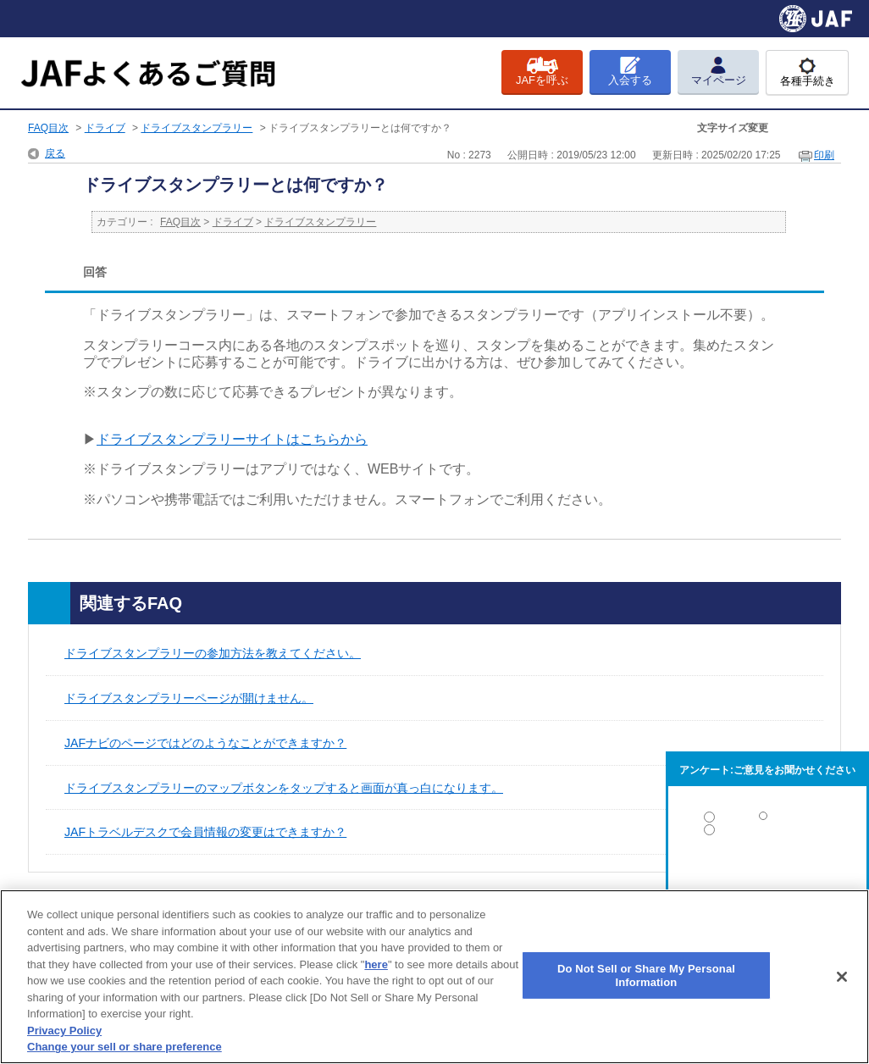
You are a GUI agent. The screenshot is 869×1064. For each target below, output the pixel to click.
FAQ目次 (48, 128)
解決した (767, 820)
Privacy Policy (64, 1030)
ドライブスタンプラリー (196, 128)
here (375, 964)
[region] (434, 976)
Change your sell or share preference (124, 1046)
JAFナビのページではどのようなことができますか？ (205, 743)
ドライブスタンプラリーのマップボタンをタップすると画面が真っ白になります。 (283, 788)
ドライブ (105, 128)
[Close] (842, 976)
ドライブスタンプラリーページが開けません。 (188, 698)
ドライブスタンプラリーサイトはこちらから (232, 439)
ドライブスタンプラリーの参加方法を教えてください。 (212, 653)
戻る (55, 153)
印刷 (824, 155)
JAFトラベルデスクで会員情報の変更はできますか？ (205, 832)
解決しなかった (767, 876)
